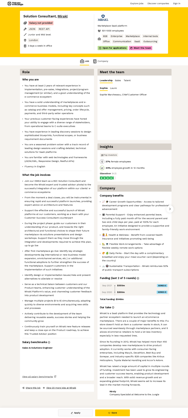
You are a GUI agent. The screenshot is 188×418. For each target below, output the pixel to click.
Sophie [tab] (104, 89)
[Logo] (15, 4)
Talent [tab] (127, 80)
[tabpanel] (134, 112)
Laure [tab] (113, 88)
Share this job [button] (31, 387)
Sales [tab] (118, 80)
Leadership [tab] (106, 81)
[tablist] (134, 80)
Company (100, 61)
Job (84, 61)
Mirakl (63, 16)
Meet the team (140, 48)
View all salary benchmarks (37, 376)
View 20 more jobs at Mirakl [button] (59, 387)
